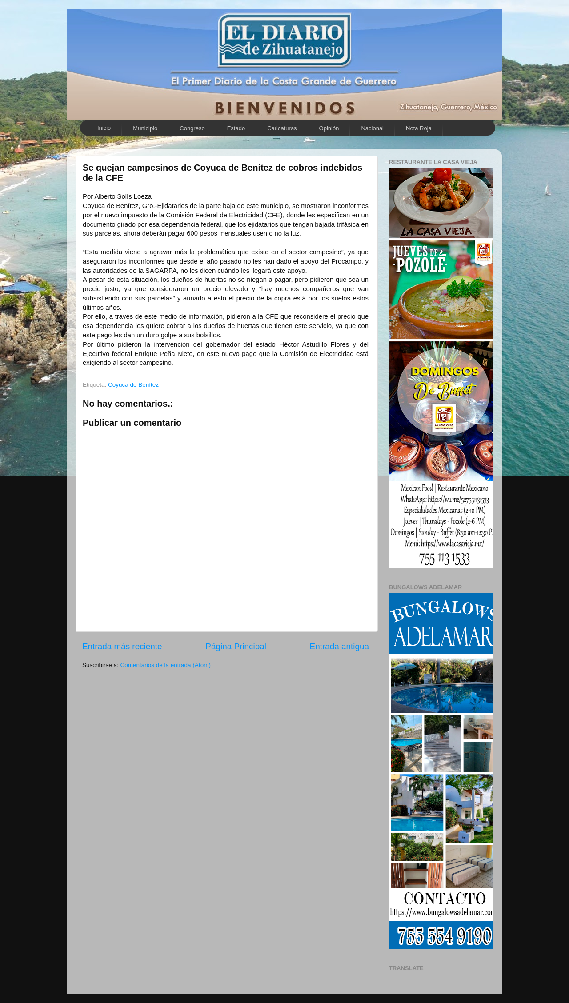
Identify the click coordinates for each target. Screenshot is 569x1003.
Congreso (192, 128)
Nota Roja (419, 128)
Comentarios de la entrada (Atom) (165, 665)
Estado (236, 128)
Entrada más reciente (122, 646)
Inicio (104, 127)
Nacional (372, 128)
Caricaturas (282, 128)
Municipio (145, 128)
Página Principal (235, 646)
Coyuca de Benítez (133, 384)
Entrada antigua (339, 646)
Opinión (329, 128)
